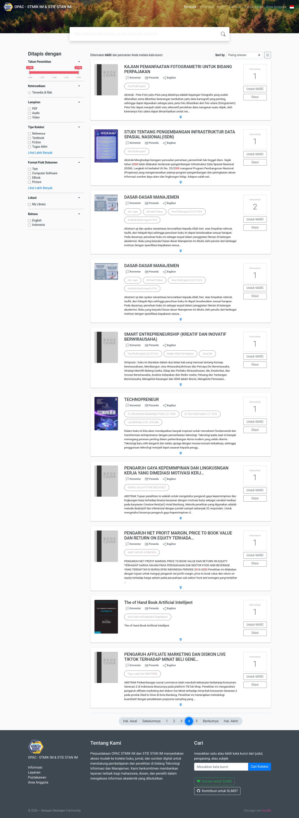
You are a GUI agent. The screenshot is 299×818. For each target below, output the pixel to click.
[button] (180, 117)
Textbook (38, 138)
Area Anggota (276, 7)
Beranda (190, 7)
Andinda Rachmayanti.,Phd (142, 220)
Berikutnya (210, 721)
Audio (36, 113)
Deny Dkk (207, 353)
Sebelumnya (151, 721)
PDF (35, 108)
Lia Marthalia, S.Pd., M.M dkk (143, 422)
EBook (36, 177)
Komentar (133, 78)
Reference (38, 133)
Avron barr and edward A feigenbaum (148, 616)
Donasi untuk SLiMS (214, 781)
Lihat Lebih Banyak (40, 152)
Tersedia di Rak (42, 92)
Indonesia (38, 224)
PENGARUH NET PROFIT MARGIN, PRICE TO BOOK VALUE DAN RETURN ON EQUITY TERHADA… (178, 535)
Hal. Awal (130, 721)
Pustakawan (254, 7)
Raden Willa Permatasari (180, 353)
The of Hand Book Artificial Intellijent (158, 602)
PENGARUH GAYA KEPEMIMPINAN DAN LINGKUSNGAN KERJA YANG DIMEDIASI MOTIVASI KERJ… (176, 470)
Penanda (154, 77)
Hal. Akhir (231, 721)
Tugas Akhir (40, 146)
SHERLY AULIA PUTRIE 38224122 (146, 487)
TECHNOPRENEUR (141, 399)
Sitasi (255, 97)
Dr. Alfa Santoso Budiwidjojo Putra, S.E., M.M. (152, 414)
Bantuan (235, 7)
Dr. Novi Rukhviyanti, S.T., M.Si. (201, 414)
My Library (39, 204)
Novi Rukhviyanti (137, 86)
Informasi (207, 7)
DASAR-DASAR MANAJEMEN (151, 197)
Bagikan (169, 78)
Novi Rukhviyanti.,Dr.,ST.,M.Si (187, 211)
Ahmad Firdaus (154, 211)
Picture (36, 182)
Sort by (220, 55)
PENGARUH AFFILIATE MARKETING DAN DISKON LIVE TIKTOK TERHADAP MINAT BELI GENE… (174, 657)
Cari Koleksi (259, 767)
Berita (221, 7)
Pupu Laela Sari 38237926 (142, 673)
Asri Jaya (133, 211)
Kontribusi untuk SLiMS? (217, 791)
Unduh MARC (255, 89)
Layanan (34, 772)
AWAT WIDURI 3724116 (142, 552)
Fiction (36, 142)
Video (36, 117)
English (37, 220)
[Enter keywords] (221, 767)
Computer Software (44, 173)
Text (35, 169)
